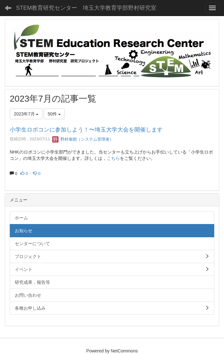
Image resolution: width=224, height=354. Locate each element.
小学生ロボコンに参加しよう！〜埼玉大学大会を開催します (86, 129)
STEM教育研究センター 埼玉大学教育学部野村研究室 (86, 8)
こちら (113, 158)
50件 (54, 113)
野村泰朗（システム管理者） (83, 139)
